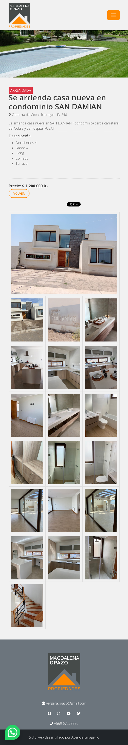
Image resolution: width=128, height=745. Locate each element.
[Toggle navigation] (113, 15)
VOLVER (19, 193)
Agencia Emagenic (85, 737)
